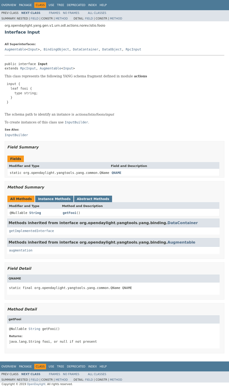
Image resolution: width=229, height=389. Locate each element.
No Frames (71, 13)
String (35, 213)
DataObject (112, 49)
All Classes (97, 13)
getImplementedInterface (31, 231)
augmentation (20, 250)
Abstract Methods (93, 199)
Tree (60, 5)
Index (92, 5)
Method (62, 18)
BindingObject (56, 49)
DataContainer (85, 49)
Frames (54, 13)
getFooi (69, 213)
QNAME (116, 173)
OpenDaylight (36, 384)
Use (51, 5)
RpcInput (133, 49)
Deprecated (76, 5)
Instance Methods (54, 199)
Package (25, 5)
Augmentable (15, 49)
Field (34, 18)
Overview (8, 5)
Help (103, 5)
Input (33, 49)
